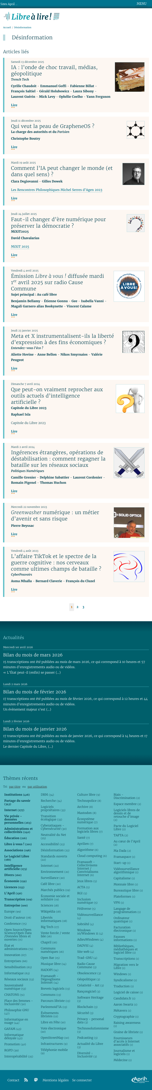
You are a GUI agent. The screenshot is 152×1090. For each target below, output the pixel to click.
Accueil (7, 27)
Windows (122, 974)
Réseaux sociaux (19, 979)
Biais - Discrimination (127, 796)
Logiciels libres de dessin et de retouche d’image (127, 815)
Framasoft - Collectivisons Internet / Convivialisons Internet (87, 868)
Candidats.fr (124, 998)
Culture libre (88, 795)
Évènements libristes (50, 1014)
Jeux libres (87, 881)
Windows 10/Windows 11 (90, 931)
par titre (14, 787)
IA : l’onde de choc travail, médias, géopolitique (54, 70)
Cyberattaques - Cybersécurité (54, 827)
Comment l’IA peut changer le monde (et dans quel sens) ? (62, 171)
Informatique (17, 973)
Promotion (15, 1044)
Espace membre (127, 804)
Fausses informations (125, 938)
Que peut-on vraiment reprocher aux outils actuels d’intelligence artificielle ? (57, 395)
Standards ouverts (54, 857)
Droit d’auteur (17, 917)
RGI (82, 893)
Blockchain (87, 1007)
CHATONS (14, 995)
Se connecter (82, 1080)
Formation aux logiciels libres (90, 829)
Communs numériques (52, 950)
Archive (85, 807)
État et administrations (18, 947)
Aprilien (85, 844)
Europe (12, 911)
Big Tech (50, 927)
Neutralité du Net (53, 836)
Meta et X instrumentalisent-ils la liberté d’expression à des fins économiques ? (62, 339)
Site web (85, 952)
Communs (51, 995)
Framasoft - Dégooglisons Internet (50, 979)
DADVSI (85, 946)
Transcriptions (126, 959)
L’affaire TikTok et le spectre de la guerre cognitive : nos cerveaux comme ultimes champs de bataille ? (56, 562)
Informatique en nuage (16, 1021)
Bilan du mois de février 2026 (34, 692)
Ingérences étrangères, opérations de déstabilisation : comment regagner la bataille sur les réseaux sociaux (58, 458)
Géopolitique (88, 979)
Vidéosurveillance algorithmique (126, 870)
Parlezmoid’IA (54, 1007)
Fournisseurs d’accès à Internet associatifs (127, 1041)
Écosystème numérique (87, 820)
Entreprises (15, 961)
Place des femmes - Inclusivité (18, 1002)
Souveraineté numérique (15, 987)
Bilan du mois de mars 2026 (33, 655)
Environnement (55, 872)
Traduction (124, 986)
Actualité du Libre (90, 1045)
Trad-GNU (87, 958)
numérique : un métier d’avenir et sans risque (55, 515)
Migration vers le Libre (126, 966)
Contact (13, 1080)
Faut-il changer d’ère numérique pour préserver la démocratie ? (58, 222)
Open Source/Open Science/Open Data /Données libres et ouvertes (18, 934)
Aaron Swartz (125, 1004)
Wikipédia (51, 911)
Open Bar (50, 958)
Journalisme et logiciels (124, 1052)
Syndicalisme (125, 980)
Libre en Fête (53, 1022)
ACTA (83, 887)
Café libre (51, 884)
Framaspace (124, 857)
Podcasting (87, 1038)
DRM (47, 795)
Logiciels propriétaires (53, 808)
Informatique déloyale (14, 1036)
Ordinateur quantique (123, 919)
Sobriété (85, 924)
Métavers (122, 1010)
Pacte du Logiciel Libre (126, 827)
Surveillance (53, 878)
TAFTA (121, 835)
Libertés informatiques (54, 919)
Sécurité (85, 1013)
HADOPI (49, 970)
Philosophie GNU (16, 1011)
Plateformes (124, 896)
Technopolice (89, 801)
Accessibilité (53, 844)
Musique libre (53, 964)
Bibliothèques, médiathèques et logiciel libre (126, 949)
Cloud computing (92, 856)
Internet (50, 866)
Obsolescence (89, 973)
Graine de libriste (128, 1032)
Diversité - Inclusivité (87, 1054)
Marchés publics (55, 890)
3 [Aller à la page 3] (83, 607)
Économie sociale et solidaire (55, 897)
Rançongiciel (88, 991)
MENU (141, 4)
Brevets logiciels (55, 989)
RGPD (11, 1050)
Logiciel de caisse (128, 992)
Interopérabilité (18, 1056)
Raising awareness (127, 1024)
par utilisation (37, 787)
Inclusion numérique (87, 900)
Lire (14, 105)
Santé (83, 838)
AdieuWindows (90, 939)
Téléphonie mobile (54, 1051)
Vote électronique (53, 1030)
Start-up (122, 863)
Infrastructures (54, 1044)
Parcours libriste (55, 1001)
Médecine (123, 1060)
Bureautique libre (128, 890)
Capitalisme (124, 878)
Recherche (51, 801)
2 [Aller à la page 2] (77, 607)
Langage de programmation (127, 910)
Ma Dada (122, 851)
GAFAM (12, 1029)
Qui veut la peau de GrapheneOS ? (52, 126)
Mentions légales (56, 1080)
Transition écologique (51, 817)
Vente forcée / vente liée (55, 934)
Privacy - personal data (90, 1020)
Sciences (50, 905)
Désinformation (55, 850)
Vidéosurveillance (90, 916)
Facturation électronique (125, 929)
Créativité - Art (90, 985)
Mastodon (86, 813)
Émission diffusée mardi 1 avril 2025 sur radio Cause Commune (57, 282)
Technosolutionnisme (92, 1030)
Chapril (49, 942)
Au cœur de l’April (127, 842)
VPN (119, 902)
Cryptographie (126, 1017)
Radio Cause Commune (86, 965)
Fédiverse (86, 909)
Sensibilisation (18, 967)
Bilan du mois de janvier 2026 (35, 729)
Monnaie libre (126, 884)
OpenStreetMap (55, 1038)
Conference (15, 924)
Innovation (15, 955)
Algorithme (87, 850)
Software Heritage (90, 999)
